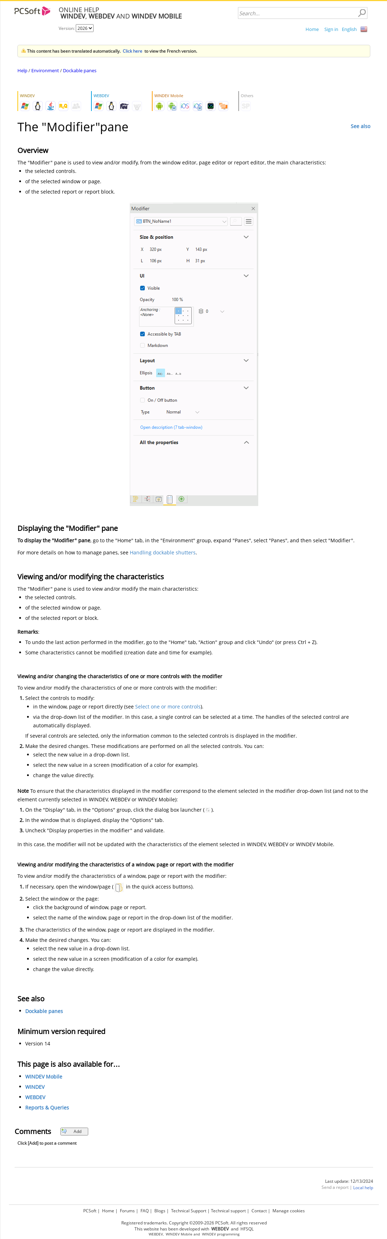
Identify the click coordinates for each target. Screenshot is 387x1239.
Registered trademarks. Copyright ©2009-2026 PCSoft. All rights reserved (194, 1223)
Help (22, 70)
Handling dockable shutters (163, 552)
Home (312, 29)
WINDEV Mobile (43, 1076)
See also (360, 126)
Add (71, 1131)
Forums (127, 1211)
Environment (45, 70)
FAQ (145, 1211)
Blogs (159, 1211)
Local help (363, 1188)
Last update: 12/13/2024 (349, 1181)
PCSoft (89, 1211)
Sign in (331, 29)
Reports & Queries (47, 1107)
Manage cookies (288, 1211)
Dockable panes (79, 70)
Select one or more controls (168, 706)
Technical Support (188, 1211)
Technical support (228, 1211)
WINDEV (34, 1087)
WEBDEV (35, 1097)
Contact (259, 1211)
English (349, 29)
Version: (67, 28)
